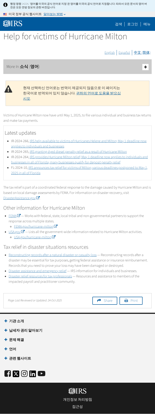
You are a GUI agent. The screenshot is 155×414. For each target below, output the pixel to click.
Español (124, 52)
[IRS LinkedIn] (32, 375)
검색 (118, 24)
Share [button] (108, 300)
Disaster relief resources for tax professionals (40, 276)
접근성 (77, 406)
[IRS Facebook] (7, 373)
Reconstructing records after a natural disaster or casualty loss (53, 255)
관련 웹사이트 (20, 358)
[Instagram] (24, 373)
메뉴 (147, 24)
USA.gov (16, 231)
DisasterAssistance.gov (21, 198)
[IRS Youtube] (41, 373)
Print (134, 300)
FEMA (14, 215)
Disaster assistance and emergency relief (37, 271)
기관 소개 (16, 321)
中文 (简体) (142, 52)
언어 (12, 349)
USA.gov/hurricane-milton (34, 237)
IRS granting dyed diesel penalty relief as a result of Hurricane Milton (78, 151)
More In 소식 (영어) (77, 67)
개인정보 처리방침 (77, 399)
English (110, 52)
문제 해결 (16, 339)
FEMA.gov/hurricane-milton (35, 226)
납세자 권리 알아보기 (25, 330)
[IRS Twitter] (16, 375)
